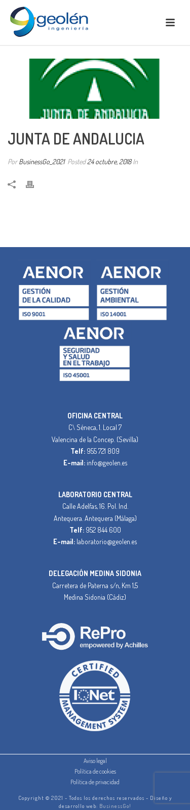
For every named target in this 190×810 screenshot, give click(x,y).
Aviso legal (95, 761)
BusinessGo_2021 (41, 161)
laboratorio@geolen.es (107, 541)
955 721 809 (103, 451)
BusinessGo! (115, 805)
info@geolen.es (107, 462)
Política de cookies (95, 771)
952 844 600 (103, 530)
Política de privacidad (95, 782)
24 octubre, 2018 (109, 161)
